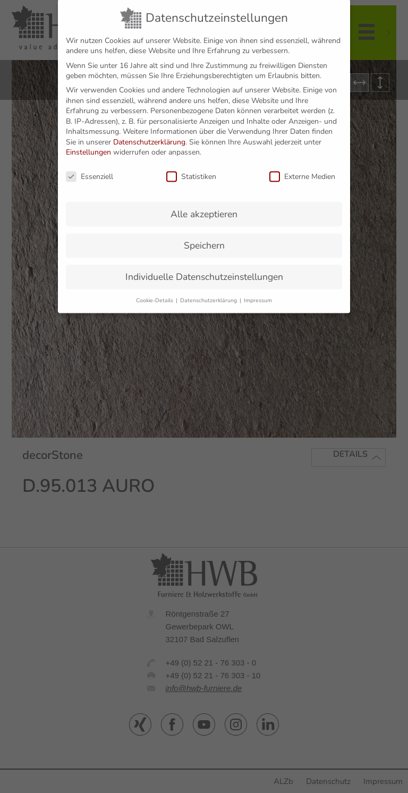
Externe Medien (302, 170)
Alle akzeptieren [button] (204, 207)
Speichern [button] (204, 238)
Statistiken (191, 170)
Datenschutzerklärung (149, 135)
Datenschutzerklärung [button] (209, 293)
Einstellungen (88, 145)
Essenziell (89, 170)
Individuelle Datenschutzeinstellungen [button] (204, 269)
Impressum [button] (258, 293)
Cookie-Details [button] (155, 293)
